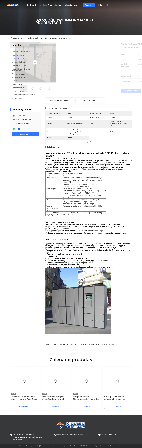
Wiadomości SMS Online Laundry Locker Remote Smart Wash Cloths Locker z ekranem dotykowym (117, 398)
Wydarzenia (52, 5)
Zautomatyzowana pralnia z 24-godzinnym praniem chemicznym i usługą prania (54, 398)
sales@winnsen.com (23, 119)
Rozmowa (88, 5)
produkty (43, 5)
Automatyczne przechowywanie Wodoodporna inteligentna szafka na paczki (86, 398)
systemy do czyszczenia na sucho (65, 344)
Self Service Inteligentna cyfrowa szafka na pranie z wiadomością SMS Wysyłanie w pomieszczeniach (24, 398)
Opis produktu (89, 100)
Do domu (30, 5)
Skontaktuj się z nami (70, 5)
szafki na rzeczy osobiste (89, 344)
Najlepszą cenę (99, 91)
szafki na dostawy (107, 344)
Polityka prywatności (32, 446)
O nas (37, 5)
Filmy (59, 5)
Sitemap (21, 446)
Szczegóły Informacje (59, 100)
